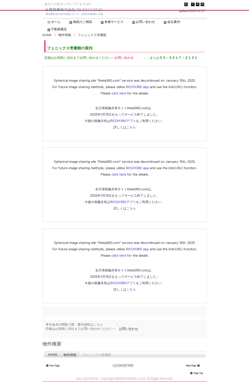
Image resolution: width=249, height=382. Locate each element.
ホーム (54, 22)
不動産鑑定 (57, 29)
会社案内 (171, 22)
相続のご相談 (80, 22)
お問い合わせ (143, 22)
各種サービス (112, 22)
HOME (47, 35)
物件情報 (64, 35)
